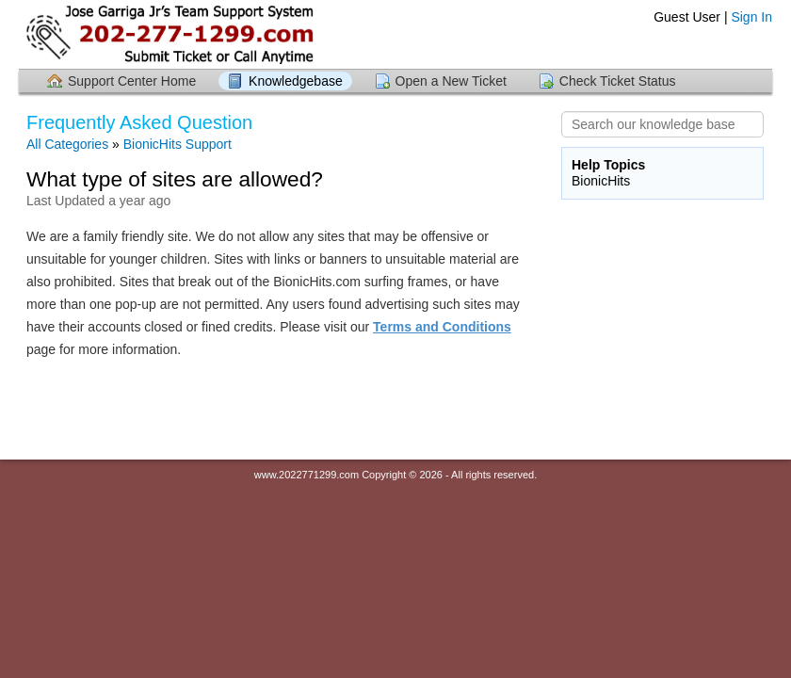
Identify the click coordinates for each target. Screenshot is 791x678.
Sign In (751, 16)
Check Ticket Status (617, 81)
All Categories (67, 144)
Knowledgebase (296, 81)
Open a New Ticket (451, 81)
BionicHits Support (177, 144)
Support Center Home (132, 81)
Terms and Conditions (442, 326)
